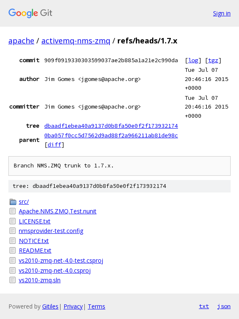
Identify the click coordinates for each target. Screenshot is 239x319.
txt (204, 306)
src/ (24, 201)
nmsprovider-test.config (51, 231)
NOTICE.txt (34, 241)
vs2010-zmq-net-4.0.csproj (55, 270)
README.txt (35, 250)
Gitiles (50, 306)
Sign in (222, 13)
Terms (96, 306)
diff (54, 144)
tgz (213, 60)
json (224, 306)
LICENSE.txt (35, 221)
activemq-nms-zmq (75, 40)
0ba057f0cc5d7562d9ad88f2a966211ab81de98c (111, 135)
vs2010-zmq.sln (40, 280)
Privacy (73, 306)
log (193, 60)
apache (21, 40)
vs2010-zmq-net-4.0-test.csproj (61, 260)
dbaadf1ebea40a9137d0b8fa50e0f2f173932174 (111, 125)
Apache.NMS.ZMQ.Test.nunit (58, 211)
